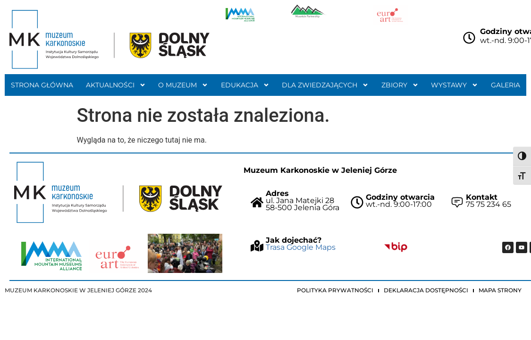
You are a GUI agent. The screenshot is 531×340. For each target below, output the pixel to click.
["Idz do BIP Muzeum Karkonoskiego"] (395, 247)
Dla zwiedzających (325, 85)
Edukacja (245, 85)
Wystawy (454, 85)
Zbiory (400, 85)
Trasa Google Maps (301, 247)
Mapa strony (500, 290)
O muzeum (183, 85)
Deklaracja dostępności (426, 290)
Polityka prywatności (335, 290)
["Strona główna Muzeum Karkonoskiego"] (118, 192)
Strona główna (42, 85)
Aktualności (116, 85)
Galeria (505, 85)
